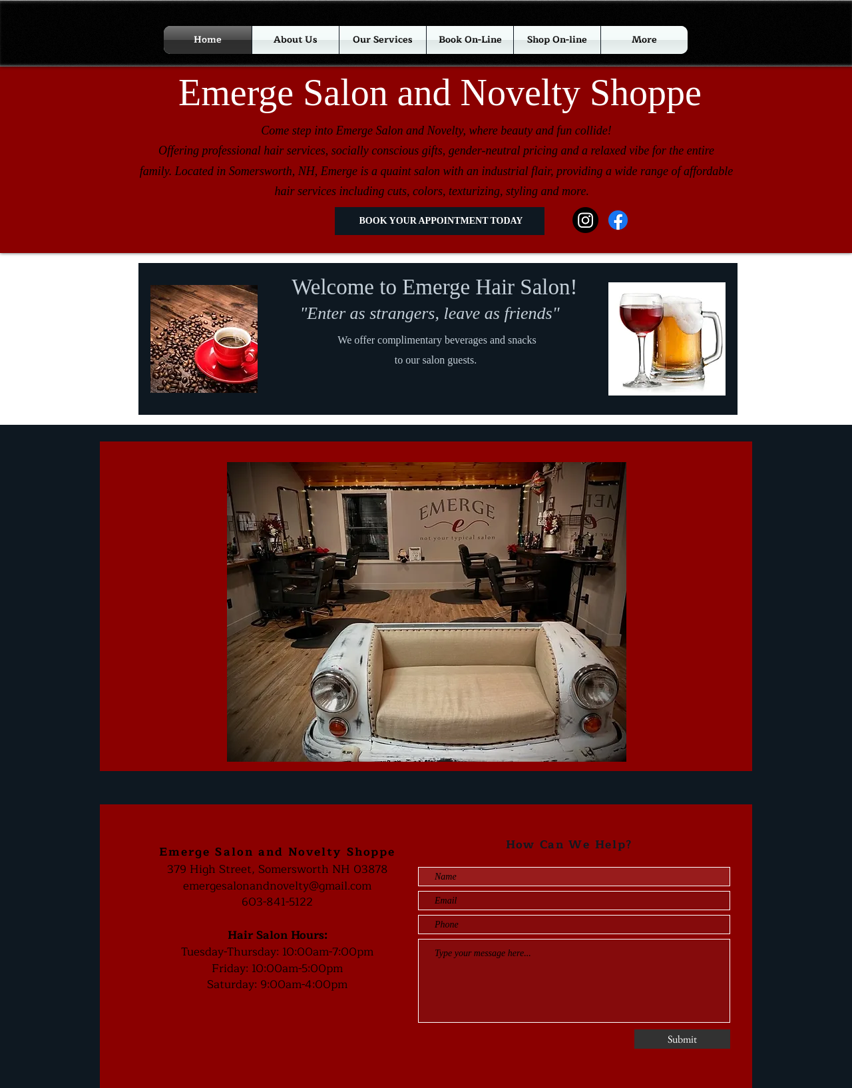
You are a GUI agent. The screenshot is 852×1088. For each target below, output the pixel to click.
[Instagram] (585, 220)
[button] (557, 40)
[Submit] (682, 1039)
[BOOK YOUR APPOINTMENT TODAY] (439, 221)
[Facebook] (618, 220)
